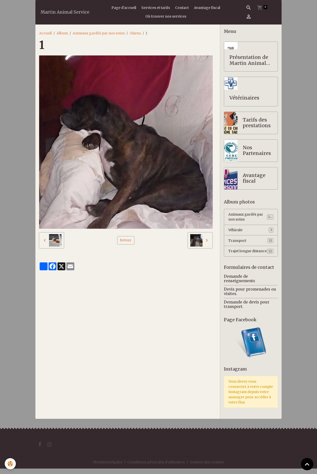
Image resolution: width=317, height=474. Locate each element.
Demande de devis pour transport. (246, 309)
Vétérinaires (244, 98)
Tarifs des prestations (257, 123)
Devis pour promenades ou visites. (250, 296)
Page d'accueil (123, 7)
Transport (250, 240)
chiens (135, 33)
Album (62, 33)
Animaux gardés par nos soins (99, 33)
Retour (126, 240)
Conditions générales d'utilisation (156, 467)
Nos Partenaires (257, 150)
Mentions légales (107, 467)
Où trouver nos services (165, 16)
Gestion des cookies (207, 467)
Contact (182, 7)
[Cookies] (10, 463)
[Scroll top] (307, 464)
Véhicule (250, 230)
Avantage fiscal (207, 7)
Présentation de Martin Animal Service (248, 60)
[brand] (65, 12)
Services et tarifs (155, 7)
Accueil (45, 33)
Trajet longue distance (250, 254)
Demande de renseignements (239, 284)
